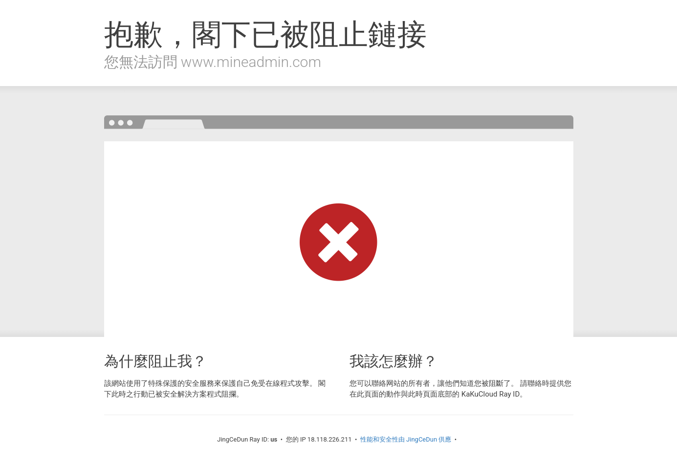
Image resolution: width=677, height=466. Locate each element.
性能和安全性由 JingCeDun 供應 (406, 439)
